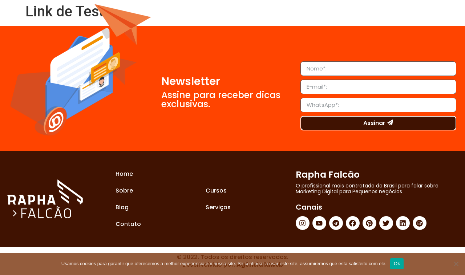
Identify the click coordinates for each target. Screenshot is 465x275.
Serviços (218, 207)
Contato (128, 224)
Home (124, 174)
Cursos (216, 190)
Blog (122, 207)
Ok (397, 263)
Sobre (124, 190)
